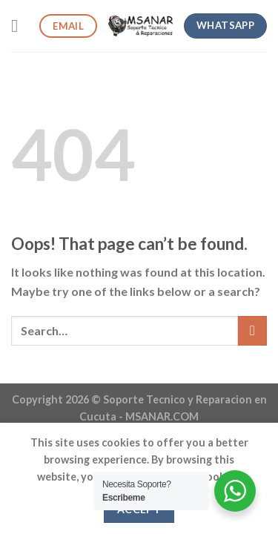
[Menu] (20, 25)
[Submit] (252, 330)
